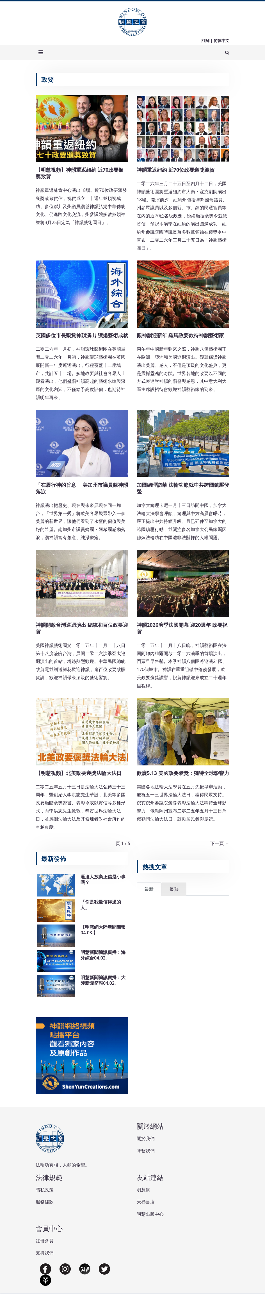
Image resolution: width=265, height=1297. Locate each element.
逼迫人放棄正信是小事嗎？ (103, 879)
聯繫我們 (146, 1151)
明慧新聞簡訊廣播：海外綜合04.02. (103, 955)
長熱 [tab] (174, 889)
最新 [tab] (149, 889)
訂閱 (205, 40)
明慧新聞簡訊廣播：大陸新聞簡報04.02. (103, 980)
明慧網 (143, 1190)
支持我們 (45, 1253)
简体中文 (221, 40)
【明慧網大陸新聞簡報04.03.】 (103, 929)
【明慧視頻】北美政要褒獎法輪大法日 (79, 773)
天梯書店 (146, 1202)
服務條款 (45, 1202)
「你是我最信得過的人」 (101, 904)
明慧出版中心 (150, 1214)
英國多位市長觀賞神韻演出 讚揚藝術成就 (82, 335)
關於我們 (146, 1138)
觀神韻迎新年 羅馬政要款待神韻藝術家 (180, 335)
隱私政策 (45, 1190)
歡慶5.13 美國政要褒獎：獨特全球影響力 (183, 773)
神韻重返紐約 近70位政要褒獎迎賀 (175, 169)
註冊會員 (45, 1241)
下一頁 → (219, 843)
